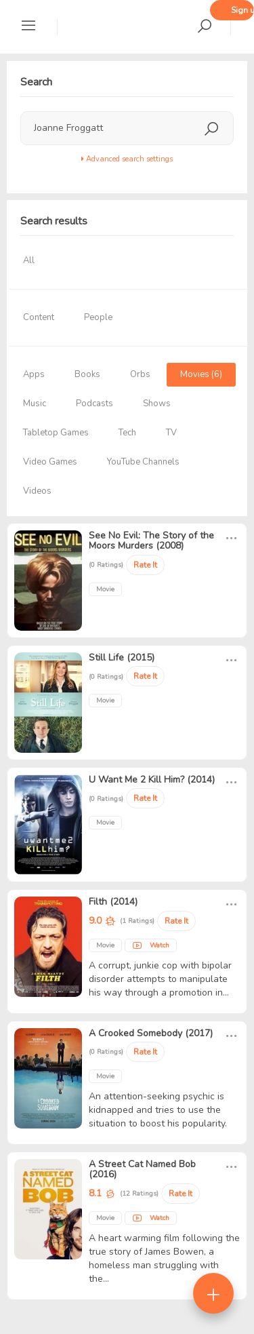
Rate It (145, 565)
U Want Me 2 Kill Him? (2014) (152, 779)
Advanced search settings (127, 159)
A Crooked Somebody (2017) (151, 1033)
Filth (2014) (113, 901)
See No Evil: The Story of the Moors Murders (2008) (151, 540)
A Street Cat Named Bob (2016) (142, 1169)
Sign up (242, 10)
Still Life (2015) (121, 657)
